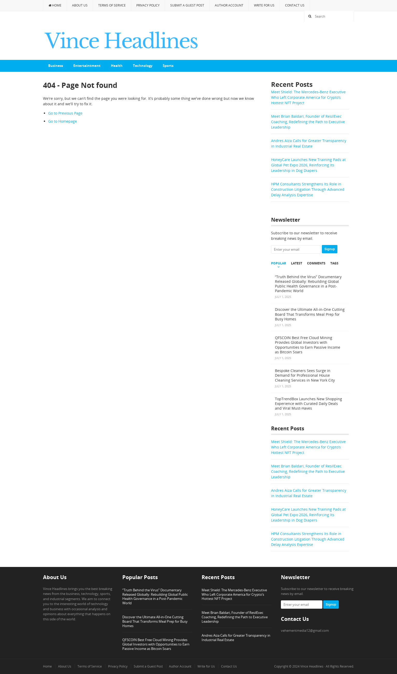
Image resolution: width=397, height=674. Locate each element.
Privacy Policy (148, 5)
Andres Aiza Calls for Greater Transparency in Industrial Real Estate (236, 637)
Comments (316, 263)
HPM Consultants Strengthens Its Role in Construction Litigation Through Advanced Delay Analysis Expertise (307, 189)
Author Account (229, 5)
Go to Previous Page (65, 113)
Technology (142, 65)
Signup (329, 249)
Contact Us (294, 5)
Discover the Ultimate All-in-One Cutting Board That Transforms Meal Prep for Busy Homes (155, 621)
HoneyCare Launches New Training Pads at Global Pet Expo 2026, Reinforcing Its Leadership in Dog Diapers (308, 165)
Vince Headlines (311, 666)
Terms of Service (112, 5)
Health (117, 65)
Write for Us (264, 5)
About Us (80, 5)
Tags (334, 263)
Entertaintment (87, 65)
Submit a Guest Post (187, 5)
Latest (296, 263)
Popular (278, 263)
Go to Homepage (62, 121)
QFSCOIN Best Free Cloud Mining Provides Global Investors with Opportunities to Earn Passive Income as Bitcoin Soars (155, 644)
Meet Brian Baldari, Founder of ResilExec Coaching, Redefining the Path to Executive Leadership (308, 122)
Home (54, 5)
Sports (168, 65)
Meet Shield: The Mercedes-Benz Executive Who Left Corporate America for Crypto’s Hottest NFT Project (308, 97)
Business (55, 65)
